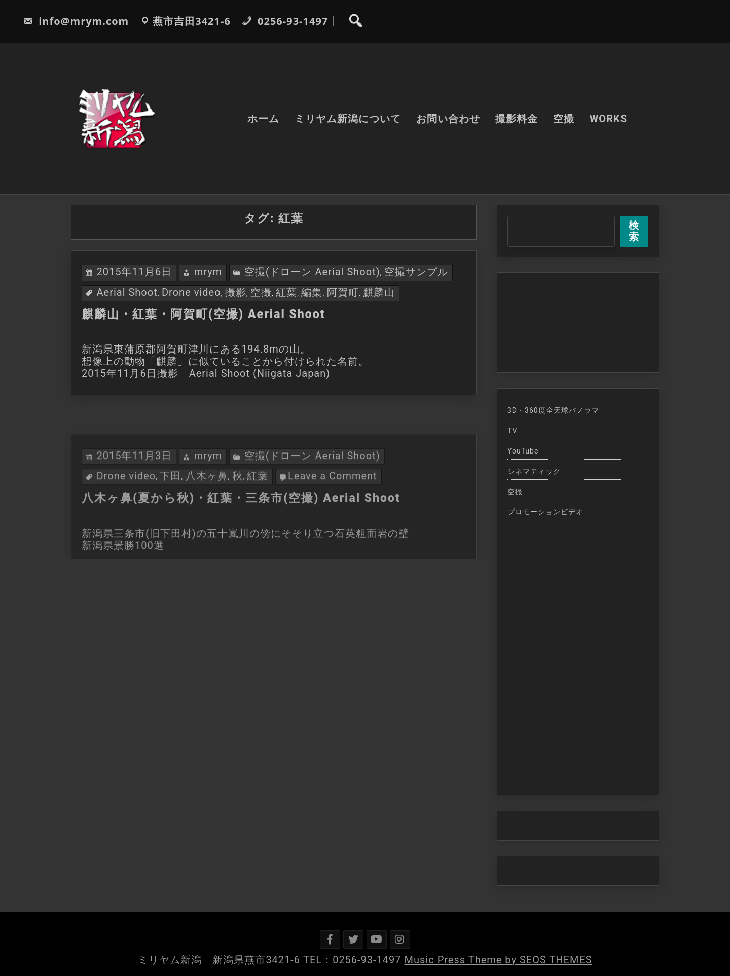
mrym (208, 272)
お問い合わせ (448, 119)
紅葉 (286, 292)
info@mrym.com (76, 21)
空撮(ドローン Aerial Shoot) (312, 272)
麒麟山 (379, 292)
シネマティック (534, 471)
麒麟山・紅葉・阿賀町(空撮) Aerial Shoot (203, 314)
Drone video (191, 292)
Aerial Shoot (126, 292)
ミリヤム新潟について (348, 119)
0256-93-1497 (285, 21)
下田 (170, 508)
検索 (634, 231)
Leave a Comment (332, 508)
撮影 (235, 292)
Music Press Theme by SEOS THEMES (498, 960)
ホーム (263, 119)
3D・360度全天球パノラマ (553, 410)
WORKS (608, 119)
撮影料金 (516, 119)
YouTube (522, 451)
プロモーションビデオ (545, 512)
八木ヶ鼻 (207, 508)
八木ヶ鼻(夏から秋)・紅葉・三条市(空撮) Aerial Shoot (241, 530)
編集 (311, 292)
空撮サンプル (416, 272)
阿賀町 (343, 292)
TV (512, 431)
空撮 (563, 119)
